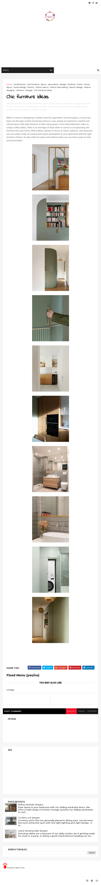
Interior (31, 87)
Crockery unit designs (29, 818)
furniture (71, 84)
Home (9, 84)
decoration (53, 84)
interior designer (22, 110)
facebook (92, 712)
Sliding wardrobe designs (30, 805)
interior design (76, 87)
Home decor (20, 107)
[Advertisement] (50, 43)
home (80, 84)
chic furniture (33, 84)
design (63, 84)
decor (44, 84)
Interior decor (42, 87)
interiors (20, 90)
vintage (28, 90)
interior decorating (59, 87)
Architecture (20, 84)
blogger (71, 712)
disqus (81, 712)
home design (20, 87)
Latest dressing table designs (33, 831)
